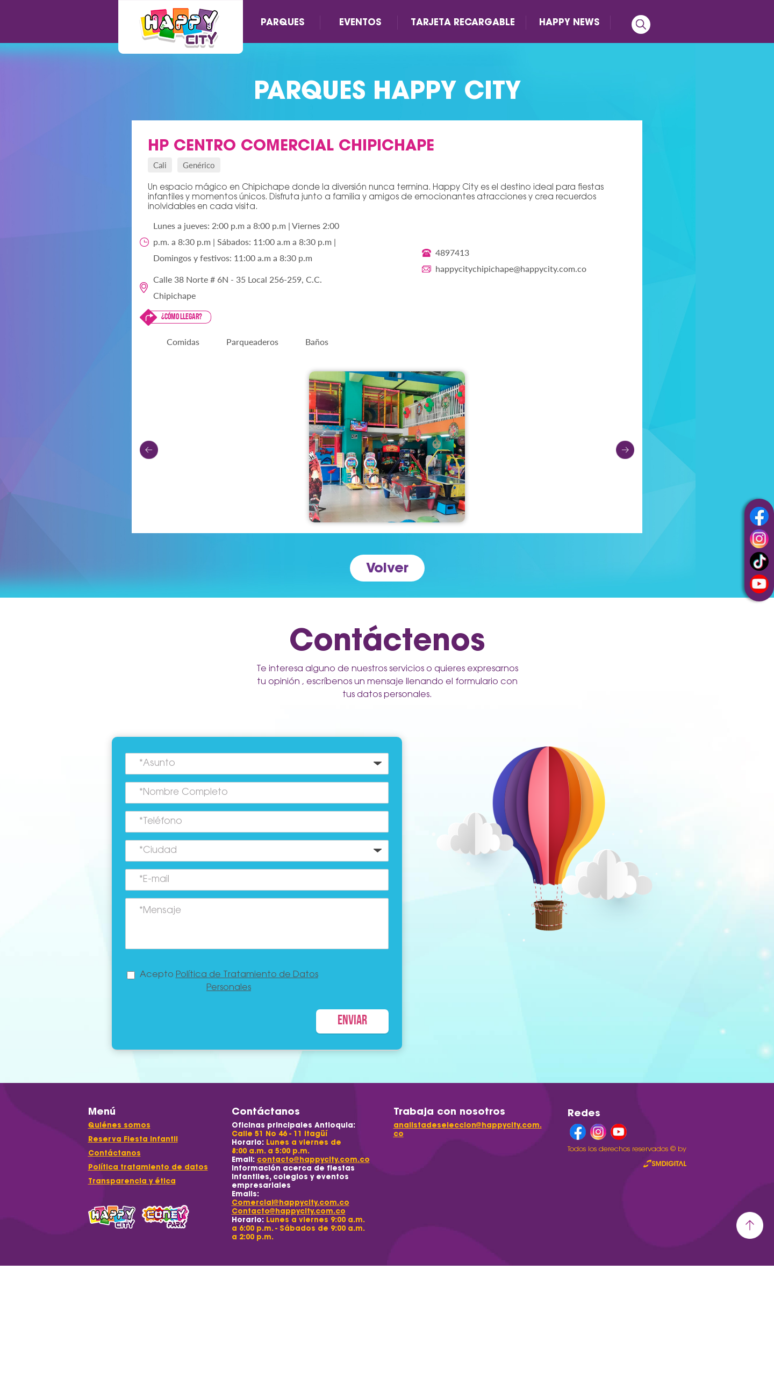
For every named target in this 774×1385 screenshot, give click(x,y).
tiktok (759, 561)
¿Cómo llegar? (181, 317)
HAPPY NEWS (569, 22)
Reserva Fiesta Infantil (133, 1139)
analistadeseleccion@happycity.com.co (467, 1129)
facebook (759, 516)
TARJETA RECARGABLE (463, 22)
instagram (759, 538)
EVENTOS (360, 22)
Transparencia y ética (132, 1181)
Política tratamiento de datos (148, 1167)
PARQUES (282, 22)
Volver (387, 567)
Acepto (229, 981)
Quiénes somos (119, 1125)
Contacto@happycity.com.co (289, 1211)
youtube (759, 584)
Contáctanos (114, 1153)
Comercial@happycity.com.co (290, 1202)
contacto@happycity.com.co (313, 1159)
